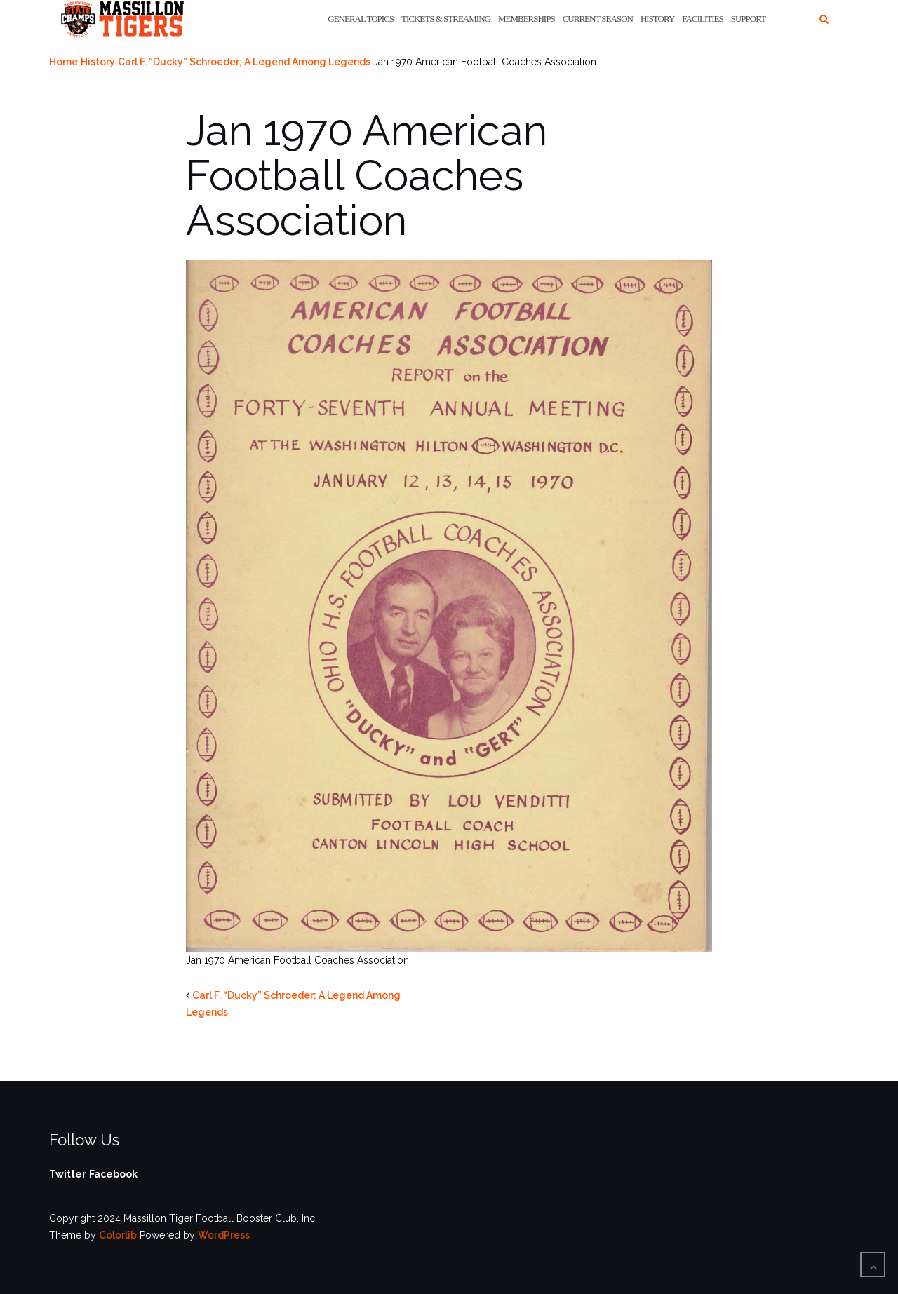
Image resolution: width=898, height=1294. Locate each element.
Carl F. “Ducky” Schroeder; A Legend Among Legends (244, 61)
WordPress (224, 1235)
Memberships (526, 18)
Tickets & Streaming (445, 18)
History (657, 18)
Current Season (598, 18)
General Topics (361, 18)
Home (63, 61)
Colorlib (118, 1235)
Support (748, 18)
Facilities (702, 18)
